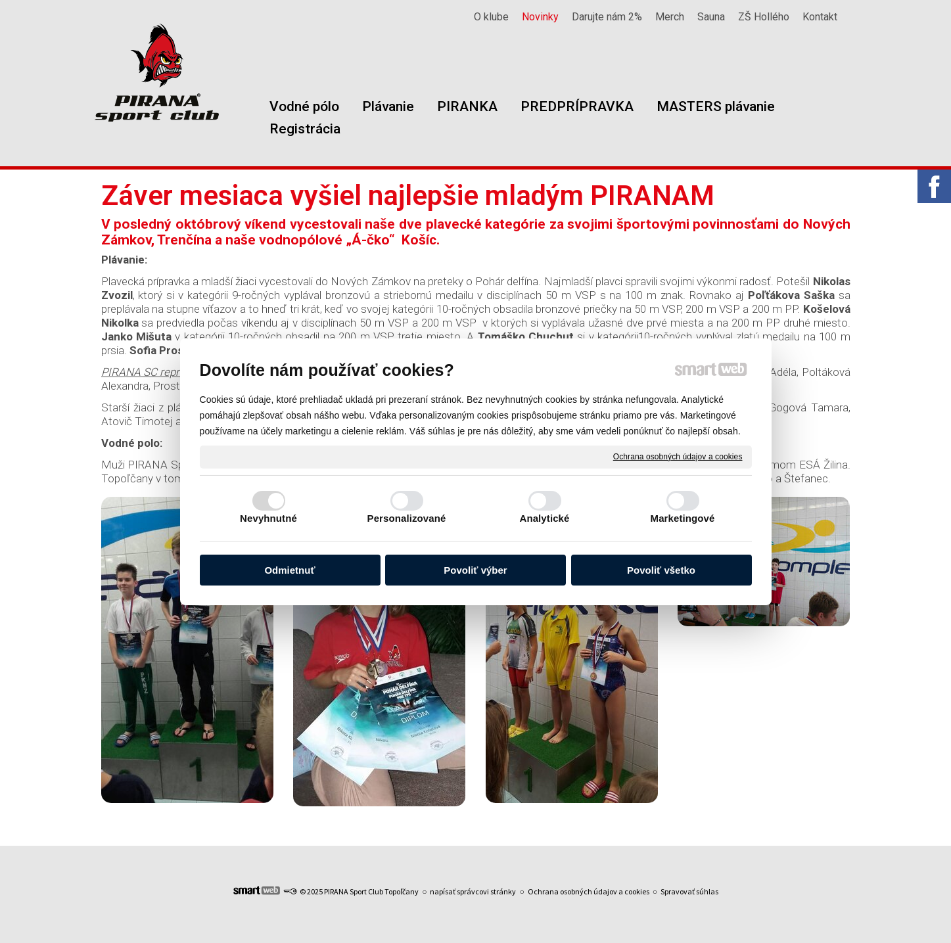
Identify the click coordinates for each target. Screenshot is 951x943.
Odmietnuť (289, 570)
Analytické (544, 518)
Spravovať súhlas (689, 891)
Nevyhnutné (268, 518)
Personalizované (406, 518)
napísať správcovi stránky (473, 891)
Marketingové (683, 518)
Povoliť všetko (661, 570)
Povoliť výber (475, 570)
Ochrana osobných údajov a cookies (678, 456)
